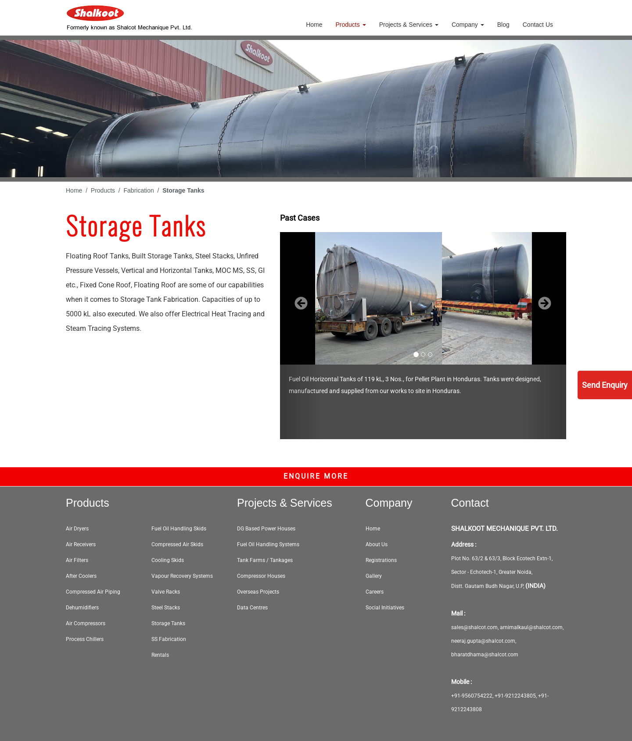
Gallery (374, 576)
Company (468, 24)
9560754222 (477, 696)
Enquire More (316, 476)
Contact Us (538, 24)
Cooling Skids (167, 560)
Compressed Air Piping (93, 592)
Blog (503, 24)
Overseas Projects (258, 592)
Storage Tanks (168, 623)
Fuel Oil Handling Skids (178, 529)
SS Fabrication (168, 639)
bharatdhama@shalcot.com (484, 655)
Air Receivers (81, 544)
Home (314, 24)
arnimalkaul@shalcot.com (531, 627)
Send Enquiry (605, 385)
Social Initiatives (385, 608)
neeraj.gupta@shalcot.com (483, 641)
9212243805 (520, 696)
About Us (377, 544)
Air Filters (77, 560)
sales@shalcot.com (474, 627)
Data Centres (252, 608)
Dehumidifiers (82, 608)
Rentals (160, 655)
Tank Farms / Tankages (265, 560)
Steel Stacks (165, 608)
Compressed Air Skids (177, 544)
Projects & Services (408, 24)
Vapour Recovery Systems (182, 576)
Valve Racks (165, 592)
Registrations (381, 560)
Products (351, 24)
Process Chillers (85, 639)
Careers (375, 592)
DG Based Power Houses (266, 529)
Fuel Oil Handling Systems (268, 544)
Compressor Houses (261, 576)
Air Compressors (85, 623)
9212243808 (466, 709)
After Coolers (81, 576)
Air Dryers (77, 529)
